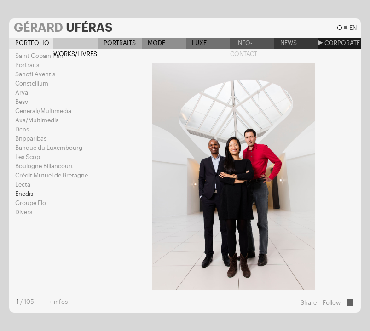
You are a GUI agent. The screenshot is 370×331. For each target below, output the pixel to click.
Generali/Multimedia (43, 111)
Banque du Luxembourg (48, 148)
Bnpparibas (30, 139)
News (285, 43)
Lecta (22, 185)
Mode (153, 43)
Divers (23, 212)
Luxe (196, 43)
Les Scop (27, 157)
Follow (332, 303)
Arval (22, 93)
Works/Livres (75, 44)
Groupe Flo (30, 203)
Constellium (31, 83)
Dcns (22, 129)
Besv (21, 102)
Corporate (339, 43)
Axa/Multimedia (37, 120)
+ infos (58, 302)
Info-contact (243, 44)
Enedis (24, 194)
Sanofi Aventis (35, 74)
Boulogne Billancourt (44, 166)
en (352, 28)
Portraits (117, 43)
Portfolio (29, 43)
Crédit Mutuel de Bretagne (51, 175)
